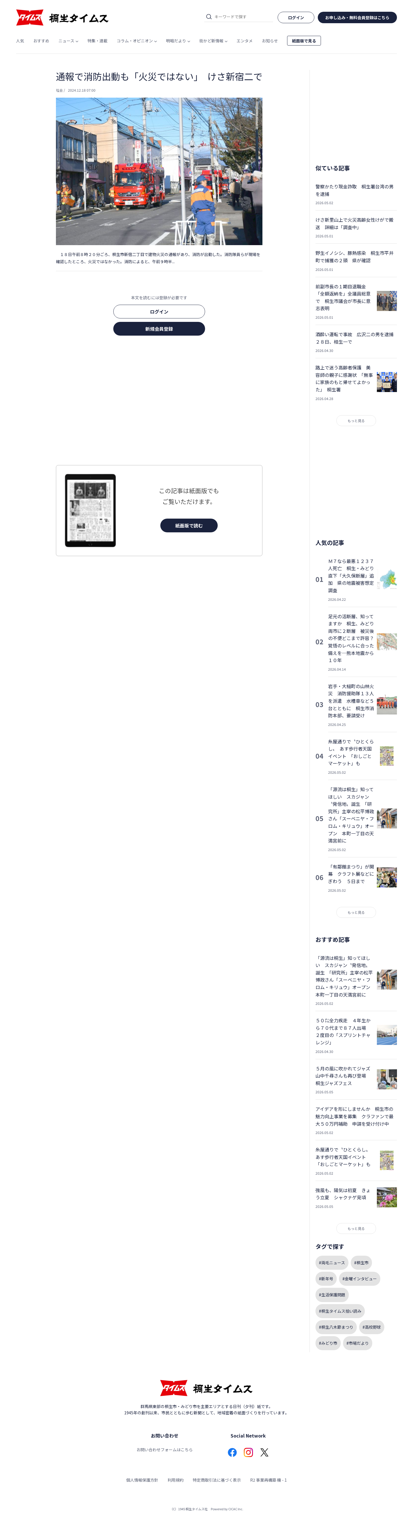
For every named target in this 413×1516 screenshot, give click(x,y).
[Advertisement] (159, 402)
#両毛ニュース (332, 1262)
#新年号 (326, 1278)
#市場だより (357, 1343)
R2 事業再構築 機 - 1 (268, 1480)
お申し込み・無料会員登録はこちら (357, 17)
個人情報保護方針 (142, 1480)
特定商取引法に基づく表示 (217, 1480)
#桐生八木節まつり (336, 1327)
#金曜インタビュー (359, 1278)
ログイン (159, 311)
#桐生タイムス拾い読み (340, 1311)
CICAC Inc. (235, 1509)
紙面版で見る (304, 41)
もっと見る (356, 420)
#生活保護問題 (332, 1295)
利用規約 (175, 1480)
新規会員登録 (159, 328)
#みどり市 (328, 1343)
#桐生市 (361, 1262)
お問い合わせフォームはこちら (165, 1449)
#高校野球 (372, 1327)
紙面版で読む (189, 525)
